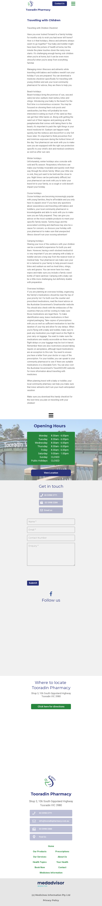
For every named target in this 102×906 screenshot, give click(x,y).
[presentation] (47, 573)
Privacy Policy (51, 900)
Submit (33, 583)
